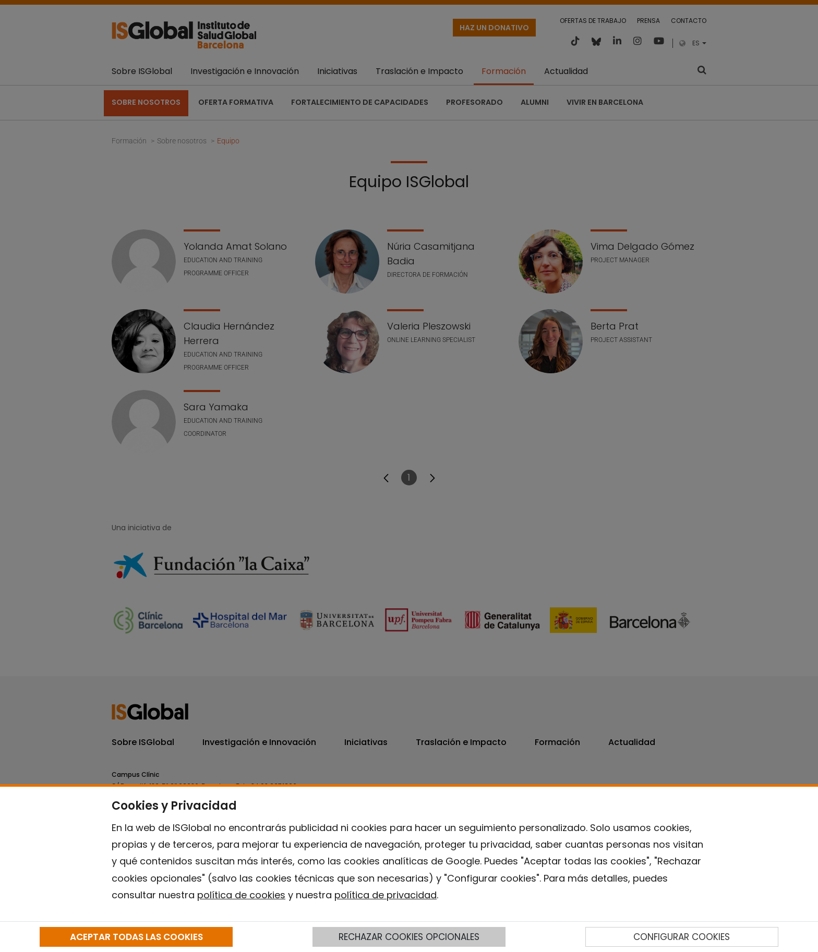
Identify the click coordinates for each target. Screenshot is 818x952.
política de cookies (241, 894)
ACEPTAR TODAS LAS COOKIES (136, 937)
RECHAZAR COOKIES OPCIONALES (409, 937)
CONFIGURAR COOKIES (681, 937)
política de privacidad (385, 894)
